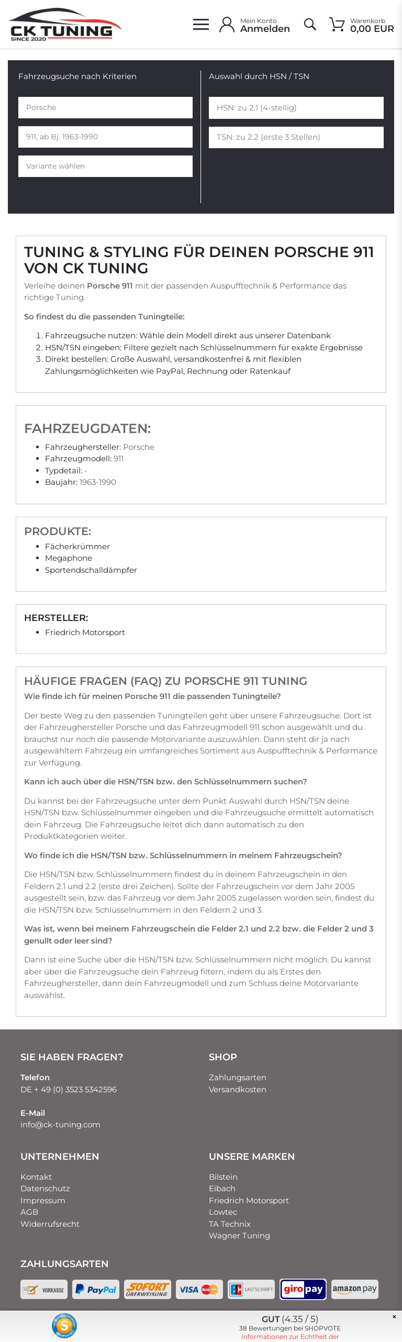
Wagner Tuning (239, 1235)
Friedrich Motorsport (249, 1200)
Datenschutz (45, 1188)
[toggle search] (309, 25)
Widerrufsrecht (50, 1224)
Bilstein (223, 1177)
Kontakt (36, 1177)
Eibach (222, 1188)
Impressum (42, 1200)
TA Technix (230, 1224)
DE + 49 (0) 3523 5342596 (68, 1089)
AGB (29, 1212)
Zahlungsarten (237, 1077)
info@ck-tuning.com (60, 1124)
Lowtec (223, 1212)
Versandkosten (237, 1089)
